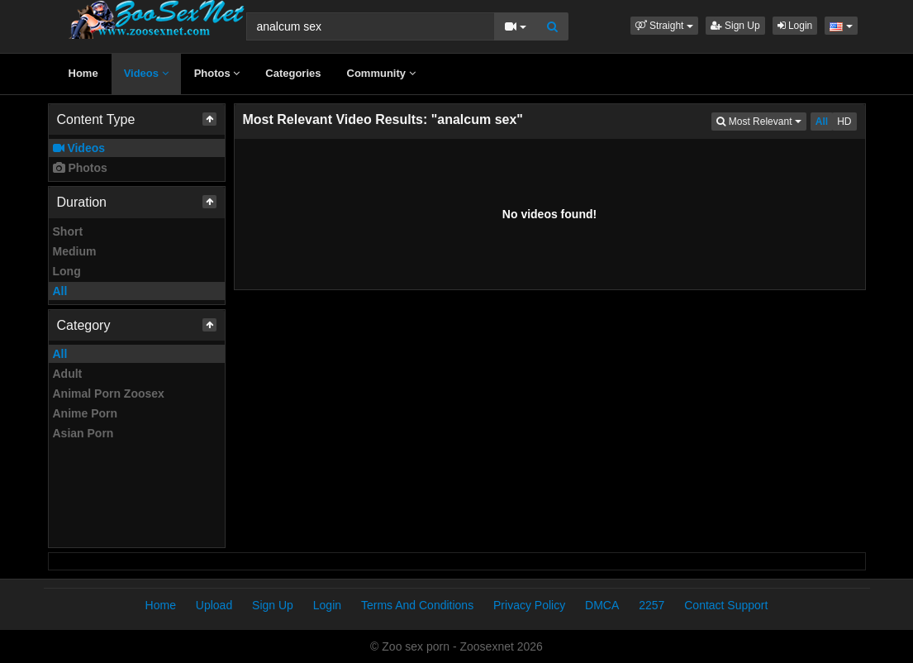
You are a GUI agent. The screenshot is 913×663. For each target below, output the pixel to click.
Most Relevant (761, 120)
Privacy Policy (529, 605)
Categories (293, 73)
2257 (651, 605)
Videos (146, 73)
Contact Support (726, 605)
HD (844, 121)
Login (795, 25)
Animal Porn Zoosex (108, 393)
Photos (217, 73)
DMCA (602, 605)
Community (381, 73)
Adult (68, 373)
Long (67, 271)
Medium (75, 251)
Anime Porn (85, 413)
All (60, 291)
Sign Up (735, 25)
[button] (664, 26)
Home (83, 73)
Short (68, 231)
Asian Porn (83, 433)
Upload (214, 605)
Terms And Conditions (417, 605)
